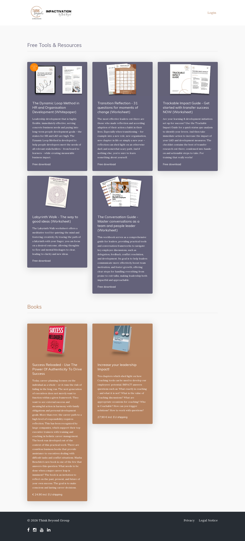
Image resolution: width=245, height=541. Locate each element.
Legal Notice (208, 520)
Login (212, 13)
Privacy (189, 520)
